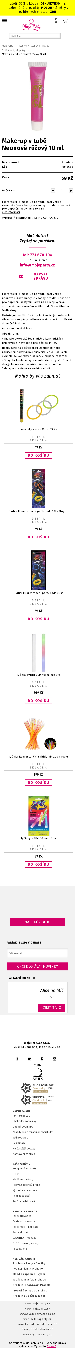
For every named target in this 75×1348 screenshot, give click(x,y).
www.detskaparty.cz (37, 1319)
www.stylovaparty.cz (37, 1334)
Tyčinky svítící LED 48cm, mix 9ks (39, 674)
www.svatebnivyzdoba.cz (37, 1313)
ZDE (53, 12)
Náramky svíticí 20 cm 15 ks (38, 429)
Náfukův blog (37, 922)
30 (58, 3)
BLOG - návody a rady (26, 1243)
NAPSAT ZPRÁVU (41, 276)
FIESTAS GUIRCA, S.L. (45, 217)
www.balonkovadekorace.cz (37, 1324)
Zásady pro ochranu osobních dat (33, 1132)
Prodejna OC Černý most (29, 1295)
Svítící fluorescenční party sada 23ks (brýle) (38, 511)
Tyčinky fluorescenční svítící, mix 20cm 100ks (39, 756)
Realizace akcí (21, 1195)
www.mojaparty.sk (37, 1308)
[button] (38, 455)
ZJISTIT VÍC (52, 1007)
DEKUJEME (48, 3)
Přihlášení (56, 20)
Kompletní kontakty (24, 1168)
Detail (38, 437)
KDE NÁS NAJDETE (24, 1259)
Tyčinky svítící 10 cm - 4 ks (38, 838)
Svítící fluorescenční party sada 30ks (38, 593)
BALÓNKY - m (21, 1237)
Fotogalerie (20, 1248)
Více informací (11, 212)
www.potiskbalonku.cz (37, 1329)
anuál (32, 1237)
